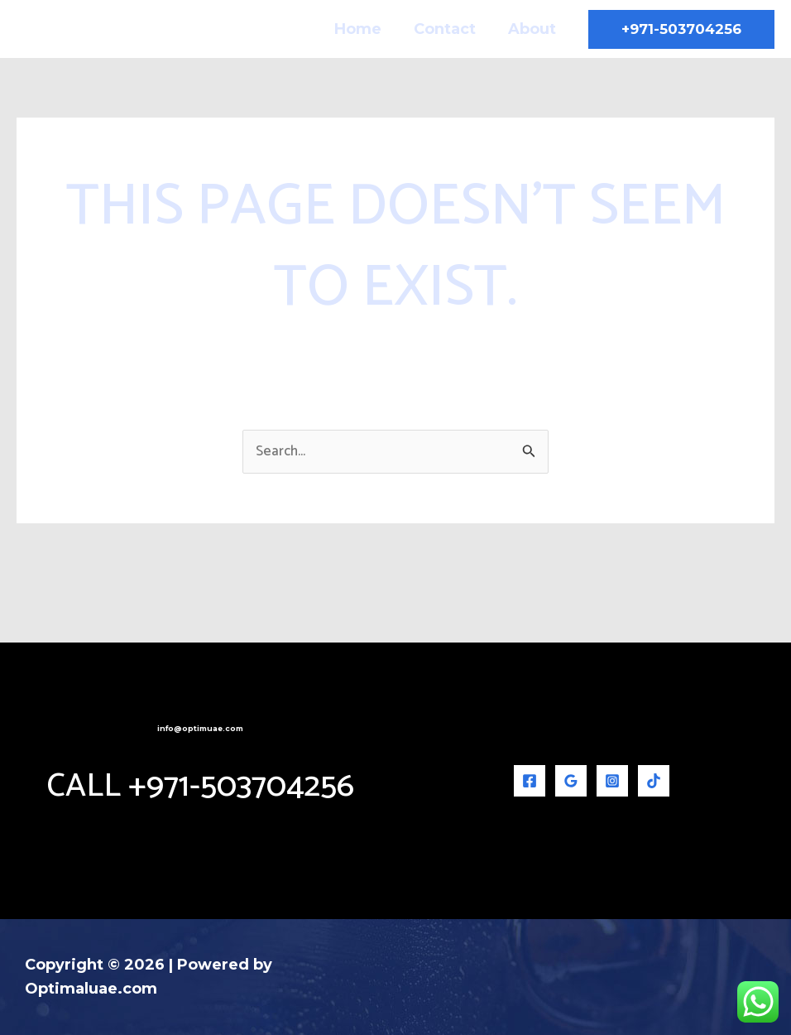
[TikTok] (653, 781)
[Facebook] (529, 781)
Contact (448, 29)
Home (363, 29)
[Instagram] (612, 781)
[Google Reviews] (571, 781)
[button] (681, 29)
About (533, 29)
